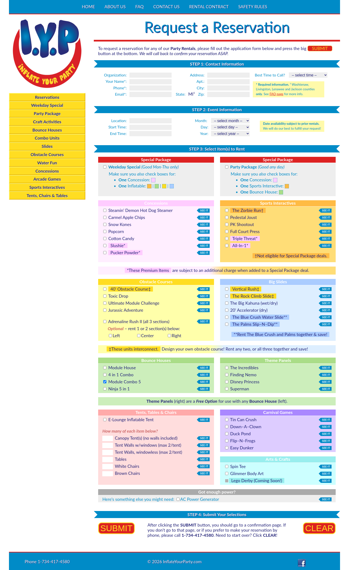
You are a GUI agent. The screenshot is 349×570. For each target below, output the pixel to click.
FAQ (139, 6)
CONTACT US (166, 6)
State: (180, 94)
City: (200, 87)
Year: (204, 133)
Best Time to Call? (270, 75)
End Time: (118, 133)
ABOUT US (115, 6)
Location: (119, 120)
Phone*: (120, 87)
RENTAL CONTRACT (209, 6)
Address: (197, 75)
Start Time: (117, 127)
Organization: (115, 75)
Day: (204, 127)
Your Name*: (116, 81)
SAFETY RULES (252, 6)
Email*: (121, 94)
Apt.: (201, 81)
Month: (201, 120)
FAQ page (276, 94)
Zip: (201, 94)
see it (203, 210)
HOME (88, 6)
